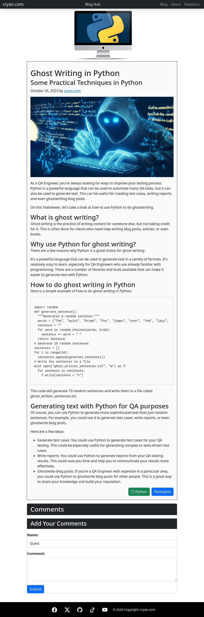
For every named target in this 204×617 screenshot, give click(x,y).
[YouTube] (104, 609)
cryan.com (13, 4)
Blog (163, 4)
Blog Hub (92, 4)
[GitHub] (79, 609)
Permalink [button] (162, 491)
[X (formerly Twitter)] (67, 609)
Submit (35, 589)
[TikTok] (92, 609)
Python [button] (139, 491)
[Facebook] (54, 609)
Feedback (192, 4)
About (176, 4)
